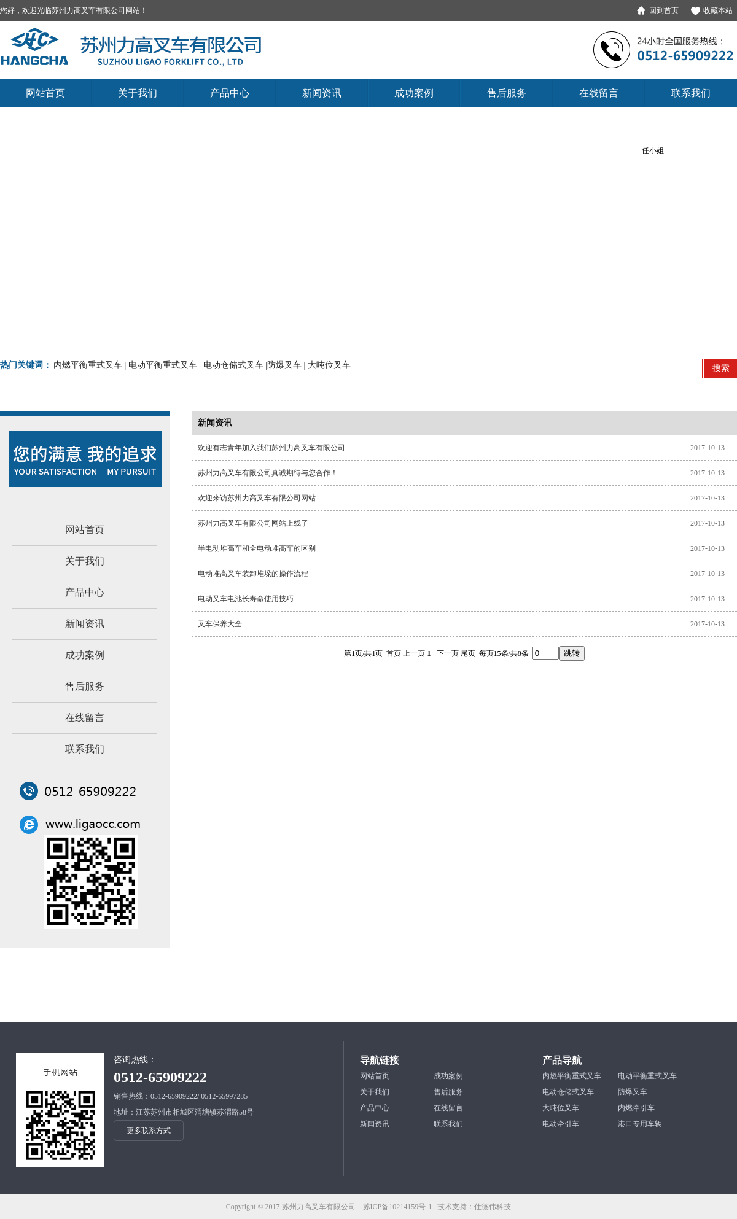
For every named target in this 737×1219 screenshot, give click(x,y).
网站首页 (84, 529)
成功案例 (84, 655)
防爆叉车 (632, 1092)
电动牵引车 (560, 1124)
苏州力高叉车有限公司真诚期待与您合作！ (268, 473)
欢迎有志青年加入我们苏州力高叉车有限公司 (271, 447)
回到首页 (664, 10)
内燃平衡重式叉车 (571, 1076)
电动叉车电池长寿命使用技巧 (246, 598)
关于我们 (84, 561)
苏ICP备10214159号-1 (397, 1206)
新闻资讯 (84, 623)
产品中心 (84, 592)
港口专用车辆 (640, 1124)
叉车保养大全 (220, 624)
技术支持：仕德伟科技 (474, 1206)
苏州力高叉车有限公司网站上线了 (253, 523)
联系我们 (84, 749)
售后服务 (84, 686)
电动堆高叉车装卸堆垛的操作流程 (253, 573)
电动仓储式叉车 (568, 1092)
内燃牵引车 (636, 1108)
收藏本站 (718, 10)
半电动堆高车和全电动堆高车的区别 (257, 548)
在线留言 (84, 717)
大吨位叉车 (560, 1108)
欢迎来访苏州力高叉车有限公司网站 (257, 498)
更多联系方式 (149, 1130)
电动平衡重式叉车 (647, 1076)
